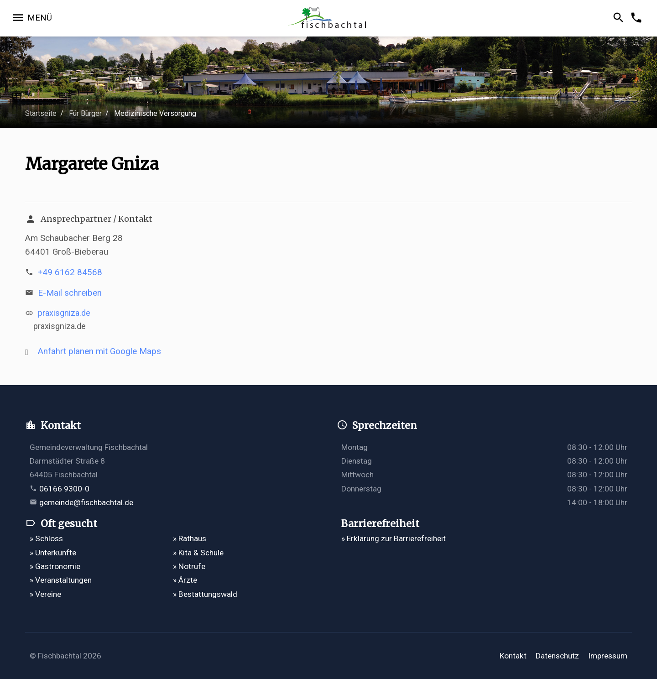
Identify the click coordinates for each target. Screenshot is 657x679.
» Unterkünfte (53, 552)
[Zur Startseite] (328, 18)
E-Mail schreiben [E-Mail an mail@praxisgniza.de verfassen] (70, 292)
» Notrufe (189, 566)
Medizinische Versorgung (155, 113)
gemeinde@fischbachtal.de (86, 502)
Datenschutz (557, 655)
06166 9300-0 (64, 488)
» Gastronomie (55, 566)
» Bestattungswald (205, 594)
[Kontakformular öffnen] (638, 18)
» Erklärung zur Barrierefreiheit (393, 538)
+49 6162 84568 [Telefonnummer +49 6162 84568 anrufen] (70, 272)
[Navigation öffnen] (31, 18)
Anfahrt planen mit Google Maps (99, 351)
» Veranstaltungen (61, 580)
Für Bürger (85, 113)
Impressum (607, 655)
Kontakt (513, 655)
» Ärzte (185, 580)
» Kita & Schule (198, 552)
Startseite (41, 113)
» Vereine (45, 594)
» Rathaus (189, 538)
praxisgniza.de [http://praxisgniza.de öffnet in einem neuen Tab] (64, 313)
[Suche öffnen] (620, 18)
